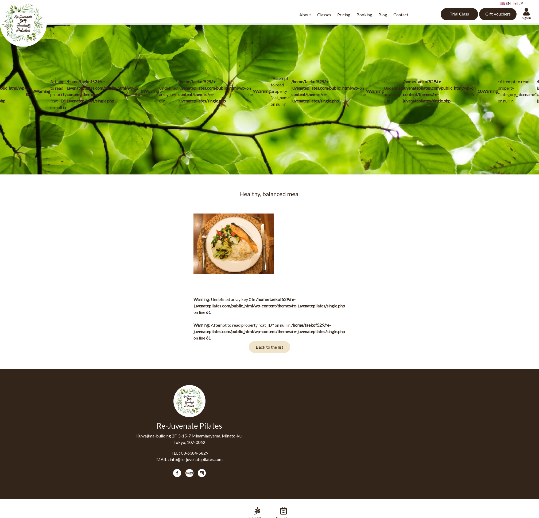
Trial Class (459, 13)
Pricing (343, 14)
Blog (382, 14)
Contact (400, 14)
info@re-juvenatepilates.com (196, 459)
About (305, 14)
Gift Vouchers (498, 13)
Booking (364, 14)
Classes (324, 14)
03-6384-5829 (194, 452)
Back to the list (269, 346)
